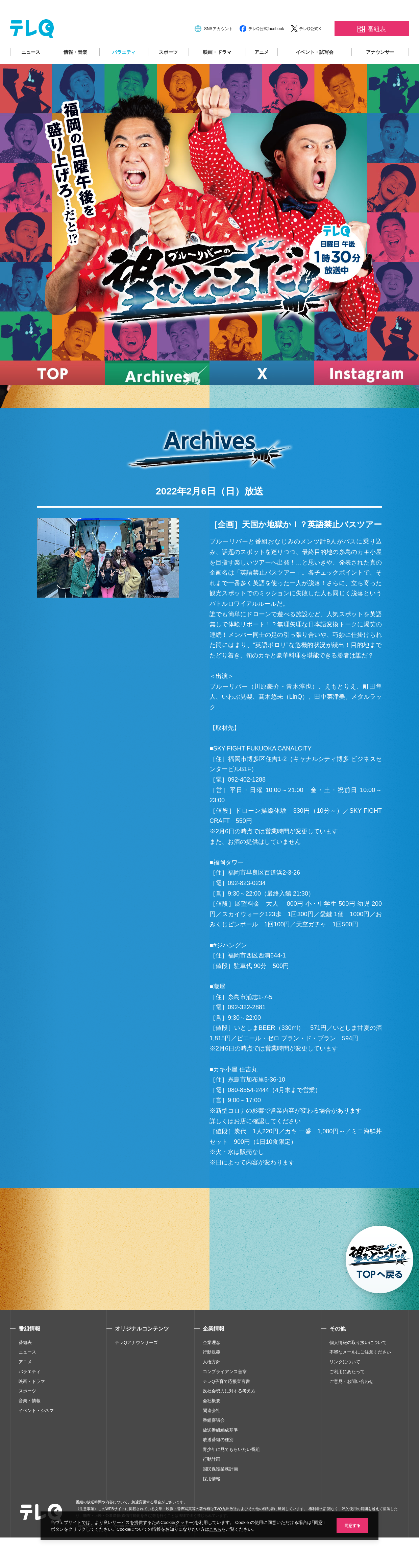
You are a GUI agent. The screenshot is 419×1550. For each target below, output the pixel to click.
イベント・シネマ (36, 1430)
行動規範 (211, 1371)
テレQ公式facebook (266, 48)
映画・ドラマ (217, 71)
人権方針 (211, 1381)
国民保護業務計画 (220, 1488)
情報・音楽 (75, 71)
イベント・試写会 (315, 71)
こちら (222, 1529)
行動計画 (211, 1478)
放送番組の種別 (218, 1459)
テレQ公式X (310, 48)
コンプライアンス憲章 (225, 1391)
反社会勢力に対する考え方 (229, 1410)
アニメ (261, 71)
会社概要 (211, 1420)
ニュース (30, 71)
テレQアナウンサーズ (136, 1361)
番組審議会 (214, 1439)
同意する (351, 1525)
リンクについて (344, 1381)
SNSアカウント (218, 48)
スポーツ (168, 71)
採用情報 (211, 1498)
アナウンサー (380, 71)
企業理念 (211, 1361)
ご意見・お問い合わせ (351, 1400)
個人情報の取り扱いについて (358, 1361)
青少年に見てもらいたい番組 (231, 1469)
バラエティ (124, 71)
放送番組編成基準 (220, 1449)
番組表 (25, 1361)
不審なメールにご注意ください (360, 1371)
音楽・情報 (30, 1420)
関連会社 (211, 1430)
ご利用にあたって (347, 1391)
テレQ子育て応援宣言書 (226, 1400)
